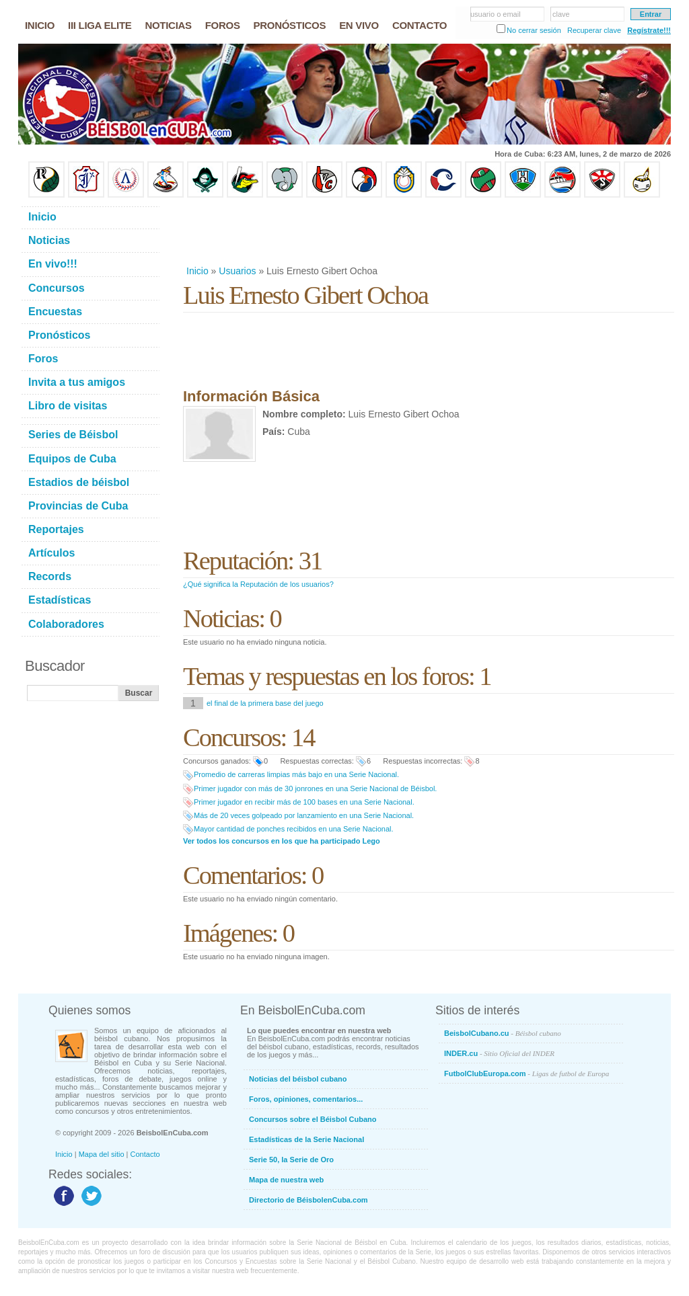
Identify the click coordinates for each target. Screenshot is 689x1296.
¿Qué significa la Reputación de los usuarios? (258, 584)
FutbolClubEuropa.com (526, 1073)
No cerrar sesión (534, 30)
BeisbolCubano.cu (502, 1033)
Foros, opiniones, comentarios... (306, 1099)
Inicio (197, 271)
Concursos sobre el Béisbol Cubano (312, 1119)
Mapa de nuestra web (286, 1180)
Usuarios (237, 271)
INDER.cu (499, 1053)
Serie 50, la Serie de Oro (291, 1160)
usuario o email (495, 14)
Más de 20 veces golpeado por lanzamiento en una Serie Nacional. (304, 815)
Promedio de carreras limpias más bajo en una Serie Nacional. (296, 774)
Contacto (145, 1154)
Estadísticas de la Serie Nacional (306, 1139)
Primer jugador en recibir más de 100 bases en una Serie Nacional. (304, 802)
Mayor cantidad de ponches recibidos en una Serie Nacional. (294, 829)
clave (561, 14)
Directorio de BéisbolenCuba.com (308, 1200)
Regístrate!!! (649, 30)
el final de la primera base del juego (265, 703)
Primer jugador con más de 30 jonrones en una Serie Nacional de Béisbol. (315, 788)
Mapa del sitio (101, 1154)
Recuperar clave (594, 30)
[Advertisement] (428, 231)
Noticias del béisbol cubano (298, 1079)
